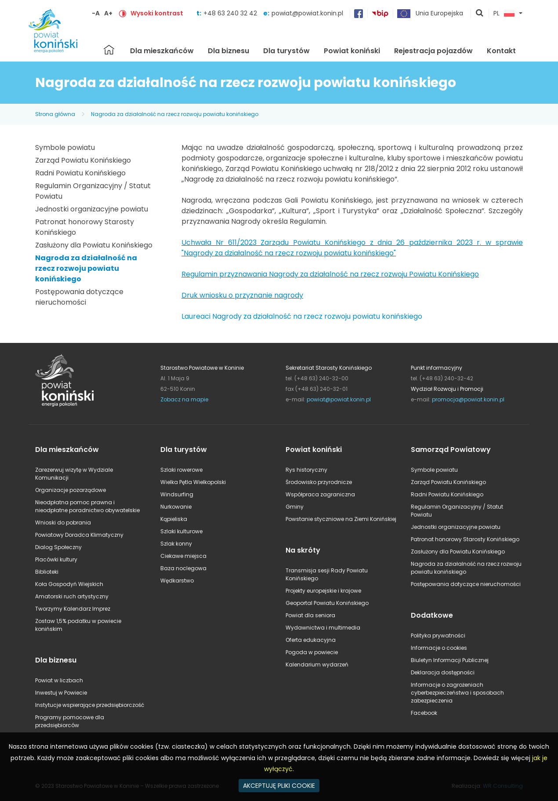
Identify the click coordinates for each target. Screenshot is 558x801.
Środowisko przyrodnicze (319, 482)
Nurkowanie (176, 506)
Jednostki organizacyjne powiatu (91, 209)
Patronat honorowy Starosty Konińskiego (465, 539)
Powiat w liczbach (59, 680)
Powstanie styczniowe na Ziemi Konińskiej (341, 519)
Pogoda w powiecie (312, 652)
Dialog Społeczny (58, 547)
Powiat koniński (352, 51)
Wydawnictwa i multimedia (323, 627)
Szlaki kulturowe (181, 531)
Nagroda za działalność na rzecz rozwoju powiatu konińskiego (174, 114)
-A (96, 13)
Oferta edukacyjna (311, 640)
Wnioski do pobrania (63, 522)
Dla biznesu (228, 51)
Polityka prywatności (438, 635)
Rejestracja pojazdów (433, 51)
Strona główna (109, 50)
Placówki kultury (56, 559)
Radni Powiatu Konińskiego (80, 173)
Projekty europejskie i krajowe (323, 590)
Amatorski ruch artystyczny (72, 596)
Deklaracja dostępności (443, 672)
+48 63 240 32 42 (231, 13)
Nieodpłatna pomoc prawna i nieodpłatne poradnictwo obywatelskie (87, 506)
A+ (108, 13)
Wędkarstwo (177, 580)
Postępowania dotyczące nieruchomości (79, 297)
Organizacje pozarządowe (70, 490)
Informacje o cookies (439, 648)
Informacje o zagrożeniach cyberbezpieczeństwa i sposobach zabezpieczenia (457, 692)
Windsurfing (176, 494)
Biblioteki (46, 571)
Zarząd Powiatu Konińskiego (83, 160)
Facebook (424, 713)
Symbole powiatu (65, 147)
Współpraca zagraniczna (320, 494)
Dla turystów (286, 51)
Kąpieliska (173, 519)
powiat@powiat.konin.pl (307, 13)
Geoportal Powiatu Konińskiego (327, 603)
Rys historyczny (306, 469)
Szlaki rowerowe (181, 469)
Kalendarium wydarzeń (317, 664)
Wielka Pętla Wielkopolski (193, 482)
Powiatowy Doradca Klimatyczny (79, 535)
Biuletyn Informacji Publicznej (450, 660)
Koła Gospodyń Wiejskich (69, 584)
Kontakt (501, 51)
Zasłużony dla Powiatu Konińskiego (93, 245)
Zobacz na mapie (184, 399)
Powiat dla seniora (310, 615)
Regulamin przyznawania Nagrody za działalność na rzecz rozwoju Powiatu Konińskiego (330, 274)
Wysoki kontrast (156, 13)
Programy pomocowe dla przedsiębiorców (69, 721)
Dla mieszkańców (162, 51)
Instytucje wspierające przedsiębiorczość (89, 705)
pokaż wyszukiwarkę (479, 13)
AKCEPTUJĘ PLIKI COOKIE (279, 785)
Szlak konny (176, 543)
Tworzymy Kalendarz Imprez (72, 608)
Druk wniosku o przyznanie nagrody (242, 295)
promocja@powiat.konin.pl (468, 399)
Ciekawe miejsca (183, 556)
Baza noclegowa (183, 568)
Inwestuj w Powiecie (61, 692)
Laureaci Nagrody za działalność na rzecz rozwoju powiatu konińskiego (301, 316)
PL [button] (504, 14)
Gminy (295, 506)
